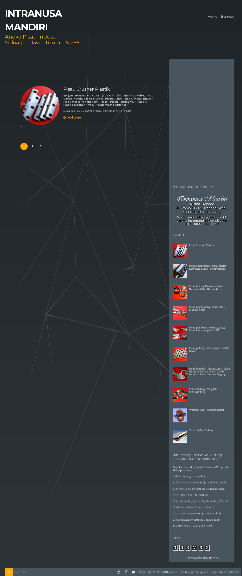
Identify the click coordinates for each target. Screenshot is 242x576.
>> (21, 126)
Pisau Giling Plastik (118, 98)
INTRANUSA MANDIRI (85, 95)
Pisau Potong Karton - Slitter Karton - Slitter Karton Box (205, 288)
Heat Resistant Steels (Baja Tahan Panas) (196, 519)
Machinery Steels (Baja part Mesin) (193, 507)
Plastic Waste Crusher (110, 104)
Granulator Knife (132, 95)
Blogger (213, 557)
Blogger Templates (196, 572)
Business (227, 16)
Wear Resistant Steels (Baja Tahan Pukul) (197, 513)
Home (212, 16)
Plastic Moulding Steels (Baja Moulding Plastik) (200, 501)
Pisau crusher (93, 98)
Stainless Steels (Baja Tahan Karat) (193, 525)
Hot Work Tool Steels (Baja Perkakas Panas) (199, 488)
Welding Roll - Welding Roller (206, 409)
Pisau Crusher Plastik (86, 89)
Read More (72, 117)
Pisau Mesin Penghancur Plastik (86, 101)
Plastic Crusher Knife (78, 104)
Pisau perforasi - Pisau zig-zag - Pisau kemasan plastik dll (207, 329)
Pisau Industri (143, 98)
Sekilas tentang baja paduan (189, 476)
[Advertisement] (202, 120)
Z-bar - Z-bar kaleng (201, 430)
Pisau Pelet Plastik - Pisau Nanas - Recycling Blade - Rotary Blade (208, 267)
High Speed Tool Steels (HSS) (190, 494)
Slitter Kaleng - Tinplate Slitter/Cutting (203, 391)
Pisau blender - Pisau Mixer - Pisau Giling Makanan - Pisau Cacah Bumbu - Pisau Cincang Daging (209, 371)
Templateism (231, 572)
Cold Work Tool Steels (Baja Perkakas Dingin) (200, 482)
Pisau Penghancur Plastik (128, 101)
